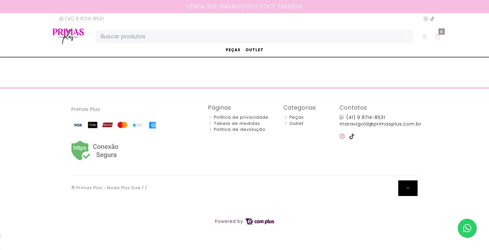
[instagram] (343, 136)
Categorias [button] (299, 107)
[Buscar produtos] (254, 36)
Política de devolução (239, 129)
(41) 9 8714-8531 (82, 19)
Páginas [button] (219, 107)
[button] (425, 36)
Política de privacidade (241, 117)
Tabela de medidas (237, 123)
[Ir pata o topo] (408, 188)
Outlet (254, 49)
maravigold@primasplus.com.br (380, 124)
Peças (233, 49)
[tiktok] (352, 136)
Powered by (244, 221)
